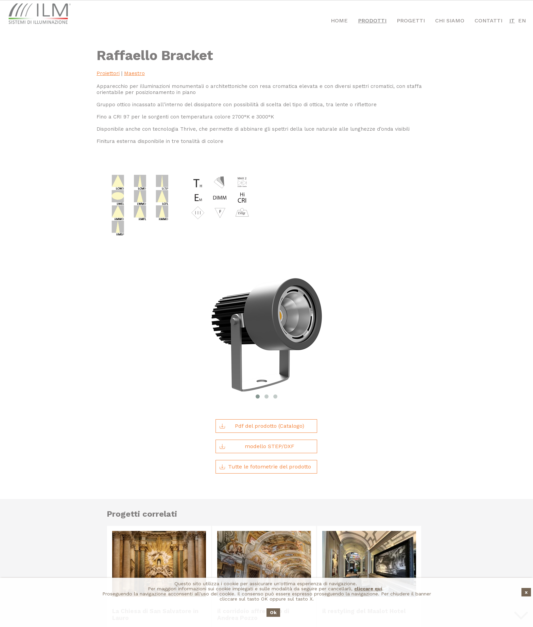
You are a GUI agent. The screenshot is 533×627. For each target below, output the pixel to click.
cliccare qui (368, 588)
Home (339, 20)
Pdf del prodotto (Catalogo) (262, 352)
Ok (273, 612)
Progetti (411, 20)
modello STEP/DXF (257, 373)
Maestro (134, 73)
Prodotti (372, 20)
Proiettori (108, 73)
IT (512, 20)
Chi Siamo (449, 20)
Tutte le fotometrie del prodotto (265, 393)
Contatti (488, 20)
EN (522, 20)
